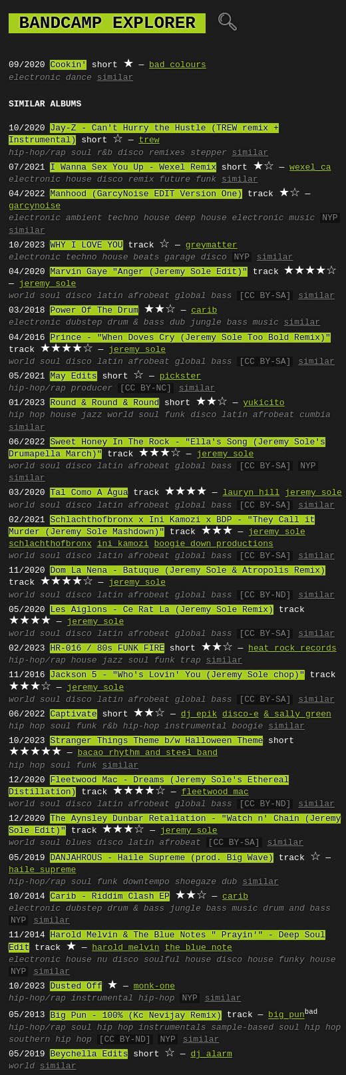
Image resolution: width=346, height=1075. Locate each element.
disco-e (240, 714)
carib (204, 311)
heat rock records (292, 649)
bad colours (177, 65)
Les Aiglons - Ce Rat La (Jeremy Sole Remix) (161, 610)
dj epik (199, 714)
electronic (35, 78)
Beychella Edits (89, 1054)
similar (115, 78)
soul (81, 153)
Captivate (73, 714)
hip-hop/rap (37, 153)
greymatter (212, 245)
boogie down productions (213, 544)
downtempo (146, 882)
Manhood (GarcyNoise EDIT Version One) (146, 194)
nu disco (117, 960)
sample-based (242, 1028)
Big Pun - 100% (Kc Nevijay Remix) (135, 1016)
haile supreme (42, 870)
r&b (104, 153)
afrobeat (149, 296)
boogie (247, 726)
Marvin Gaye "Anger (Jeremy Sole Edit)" (148, 272)
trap (190, 661)
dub (177, 323)
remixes (167, 153)
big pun (286, 1016)
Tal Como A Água (89, 493)
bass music (253, 323)
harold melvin (125, 948)
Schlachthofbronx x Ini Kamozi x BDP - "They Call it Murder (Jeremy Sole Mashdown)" (162, 526)
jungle (206, 323)
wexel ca (310, 168)
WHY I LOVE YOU (86, 245)
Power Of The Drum (94, 311)
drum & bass (135, 323)
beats (146, 257)
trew (148, 140)
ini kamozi (123, 544)
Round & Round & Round (104, 403)
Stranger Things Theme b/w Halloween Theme (156, 741)
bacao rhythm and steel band (147, 753)
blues (79, 843)
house (79, 180)
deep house (201, 218)
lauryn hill (250, 493)
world (22, 296)
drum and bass (296, 909)
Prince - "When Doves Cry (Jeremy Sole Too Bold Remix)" (190, 338)
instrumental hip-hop (123, 998)
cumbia (315, 415)
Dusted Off (76, 987)
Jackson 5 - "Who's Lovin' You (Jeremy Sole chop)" (177, 675)
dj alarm (211, 1054)
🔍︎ (227, 23)
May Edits (73, 377)
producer (91, 388)
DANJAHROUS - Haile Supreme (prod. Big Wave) (161, 858)
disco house (244, 960)
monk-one (154, 987)
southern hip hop (50, 1040)
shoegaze (195, 882)
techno (122, 218)
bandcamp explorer (107, 23)
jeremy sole (48, 284)
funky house (307, 960)
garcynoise (35, 206)
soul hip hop (310, 1028)
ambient (84, 218)
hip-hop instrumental (175, 726)
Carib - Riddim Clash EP (109, 897)
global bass (203, 296)
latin (110, 296)
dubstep (84, 323)
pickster (180, 377)
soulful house (177, 960)
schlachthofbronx (50, 544)
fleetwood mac (214, 792)
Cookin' (68, 65)
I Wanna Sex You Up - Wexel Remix (133, 168)
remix (141, 180)
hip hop (27, 415)
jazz (91, 415)
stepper (208, 153)
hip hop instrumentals (151, 1028)
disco (131, 153)
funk (174, 415)
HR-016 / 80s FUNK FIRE (107, 649)
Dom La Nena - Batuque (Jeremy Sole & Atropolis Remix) (187, 571)
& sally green (297, 714)
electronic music (273, 218)
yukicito (263, 403)
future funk (187, 180)
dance (79, 78)
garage (180, 257)
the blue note (198, 948)
